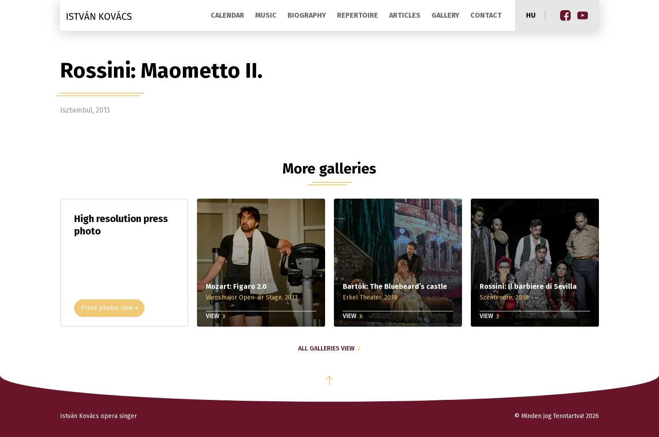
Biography (307, 15)
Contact (486, 15)
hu (531, 15)
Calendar (227, 15)
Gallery (445, 15)
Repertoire (357, 15)
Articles (404, 15)
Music (265, 15)
